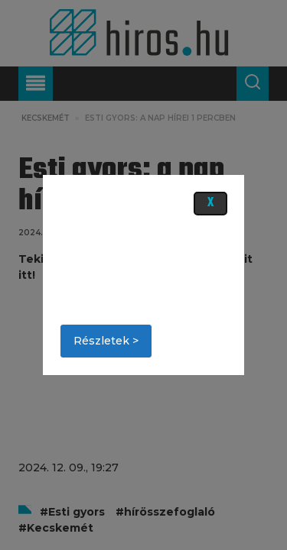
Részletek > (106, 341)
